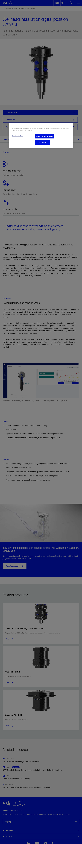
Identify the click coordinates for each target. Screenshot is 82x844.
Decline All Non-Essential (44, 136)
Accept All (42, 142)
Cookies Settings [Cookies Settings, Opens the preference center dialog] (17, 136)
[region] (41, 135)
